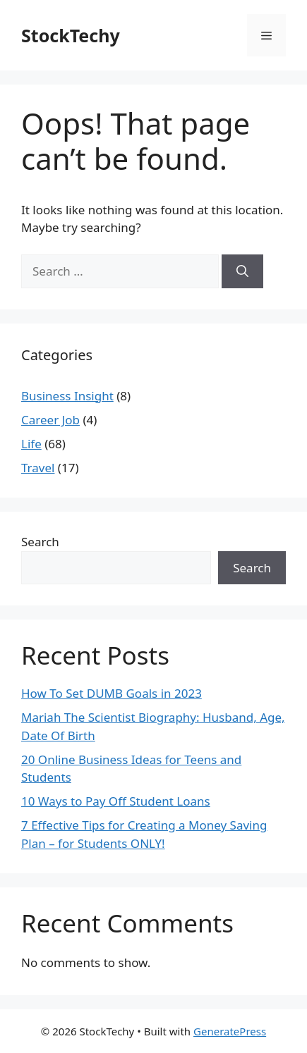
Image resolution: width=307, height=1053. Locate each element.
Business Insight (67, 396)
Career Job (50, 420)
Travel (37, 468)
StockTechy (70, 35)
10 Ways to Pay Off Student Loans (115, 801)
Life (31, 444)
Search (40, 542)
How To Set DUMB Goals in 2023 (111, 693)
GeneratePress (229, 1031)
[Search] (242, 271)
